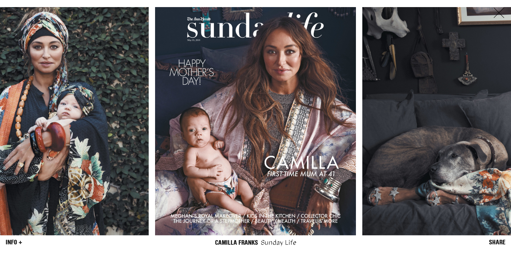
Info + (14, 242)
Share (497, 242)
